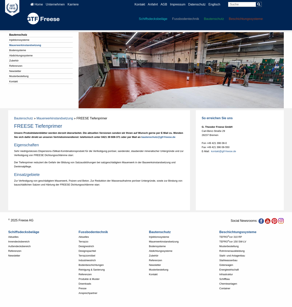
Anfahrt (153, 4)
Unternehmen (55, 4)
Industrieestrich (87, 260)
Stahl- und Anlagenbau (232, 255)
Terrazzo (83, 241)
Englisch (214, 4)
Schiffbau (224, 279)
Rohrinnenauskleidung (232, 250)
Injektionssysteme (19, 39)
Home (36, 4)
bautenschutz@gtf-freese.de (158, 137)
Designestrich (86, 246)
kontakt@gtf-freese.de (223, 151)
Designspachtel (87, 250)
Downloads (85, 283)
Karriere (73, 4)
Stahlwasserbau (228, 260)
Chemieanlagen (228, 283)
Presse (82, 288)
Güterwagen (226, 265)
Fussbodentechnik (185, 19)
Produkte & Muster (89, 279)
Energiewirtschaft (229, 269)
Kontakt (139, 4)
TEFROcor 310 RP (230, 236)
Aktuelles (13, 236)
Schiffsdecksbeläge (153, 19)
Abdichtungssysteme (21, 55)
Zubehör (14, 60)
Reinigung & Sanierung (92, 269)
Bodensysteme (17, 50)
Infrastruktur (226, 274)
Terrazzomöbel (87, 255)
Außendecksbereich (19, 246)
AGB (163, 4)
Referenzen (15, 65)
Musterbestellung (19, 76)
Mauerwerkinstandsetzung (25, 45)
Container (224, 288)
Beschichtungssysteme (246, 19)
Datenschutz (197, 4)
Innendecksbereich (19, 241)
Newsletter (15, 71)
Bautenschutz (214, 19)
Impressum (177, 4)
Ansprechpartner (88, 293)
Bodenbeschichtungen (91, 265)
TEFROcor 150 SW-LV (232, 241)
